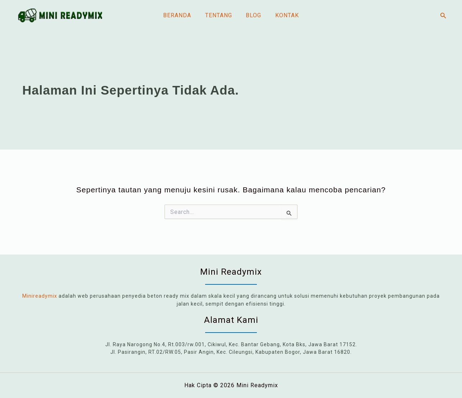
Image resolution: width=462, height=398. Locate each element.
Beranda (181, 15)
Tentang (219, 15)
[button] (443, 15)
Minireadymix (39, 296)
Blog (252, 15)
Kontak (283, 15)
